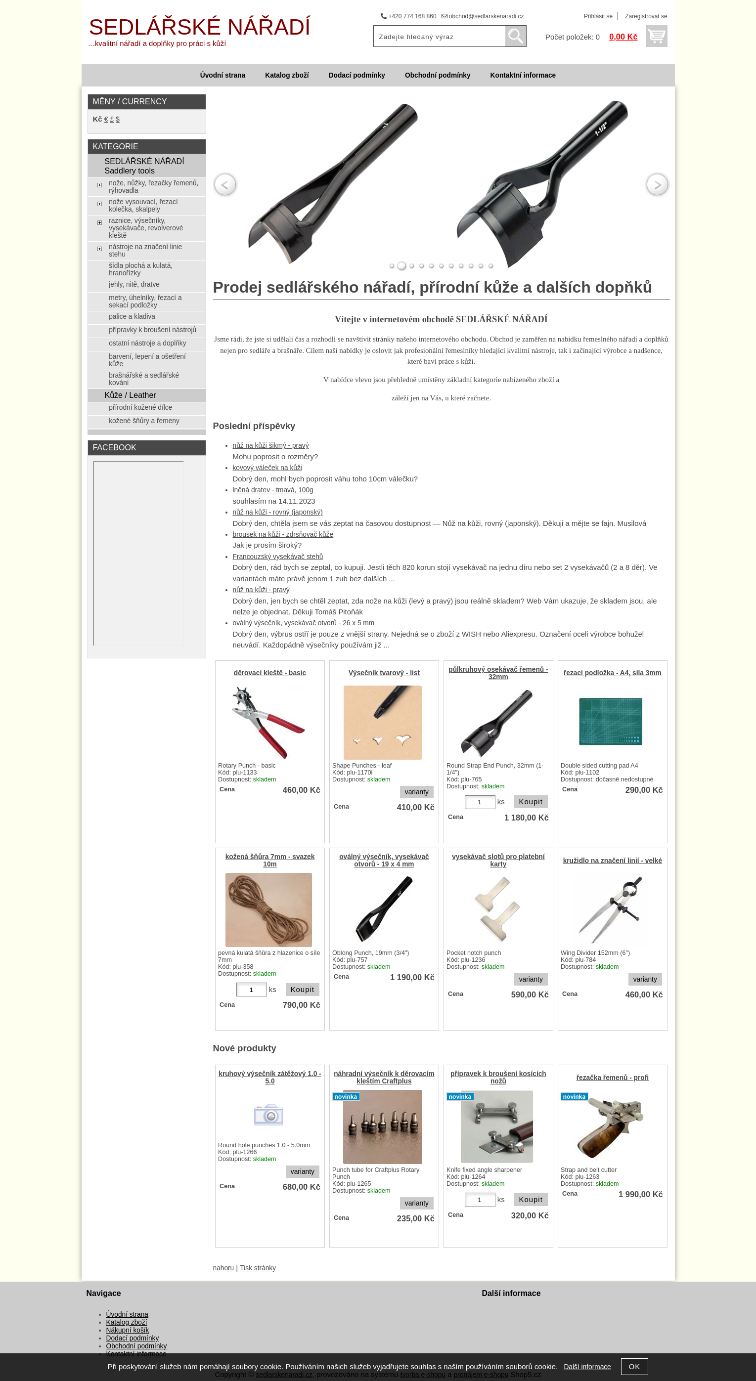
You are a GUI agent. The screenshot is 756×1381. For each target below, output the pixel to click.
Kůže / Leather (130, 394)
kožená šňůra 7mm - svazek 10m (270, 860)
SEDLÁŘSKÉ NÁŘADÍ (200, 27)
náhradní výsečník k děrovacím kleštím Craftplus (384, 1077)
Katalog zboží (287, 75)
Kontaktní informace (523, 75)
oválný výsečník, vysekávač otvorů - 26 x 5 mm (304, 623)
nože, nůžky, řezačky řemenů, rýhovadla (153, 186)
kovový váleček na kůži (267, 468)
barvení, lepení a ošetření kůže (147, 360)
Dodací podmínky (357, 75)
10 (481, 266)
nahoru (223, 1268)
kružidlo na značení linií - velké (613, 860)
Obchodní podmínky (438, 75)
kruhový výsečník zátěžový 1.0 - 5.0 (270, 1077)
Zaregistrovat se (646, 16)
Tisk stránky (258, 1268)
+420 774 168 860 (408, 16)
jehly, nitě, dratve (134, 284)
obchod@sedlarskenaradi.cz (483, 16)
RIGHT (657, 184)
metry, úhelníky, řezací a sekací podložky (145, 301)
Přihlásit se (598, 16)
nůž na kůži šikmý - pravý (271, 445)
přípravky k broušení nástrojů (152, 330)
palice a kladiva (132, 316)
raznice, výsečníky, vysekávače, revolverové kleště (146, 228)
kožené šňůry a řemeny (144, 421)
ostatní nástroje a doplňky (147, 343)
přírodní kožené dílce (140, 407)
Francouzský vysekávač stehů (278, 557)
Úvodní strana (222, 75)
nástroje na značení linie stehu (145, 250)
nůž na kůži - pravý (261, 590)
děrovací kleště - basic (270, 673)
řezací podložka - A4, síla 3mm (613, 673)
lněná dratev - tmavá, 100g (273, 490)
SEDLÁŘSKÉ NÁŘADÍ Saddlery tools (144, 166)
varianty (417, 792)
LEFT (225, 184)
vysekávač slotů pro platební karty (498, 860)
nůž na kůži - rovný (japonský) (278, 512)
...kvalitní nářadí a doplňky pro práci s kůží (157, 43)
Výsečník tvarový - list (384, 673)
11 (491, 266)
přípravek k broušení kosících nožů (498, 1077)
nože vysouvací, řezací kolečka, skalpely (143, 205)
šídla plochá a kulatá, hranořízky (141, 269)
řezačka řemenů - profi (613, 1077)
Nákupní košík (127, 1330)
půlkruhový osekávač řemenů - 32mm (498, 673)
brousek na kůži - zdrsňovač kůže (283, 534)
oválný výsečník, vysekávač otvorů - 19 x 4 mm (384, 860)
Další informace (587, 1367)
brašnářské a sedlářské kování (144, 379)
